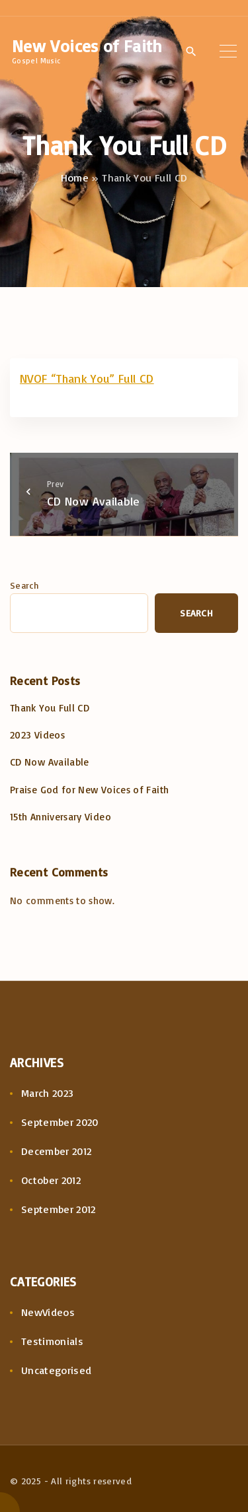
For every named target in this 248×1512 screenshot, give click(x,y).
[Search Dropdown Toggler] (191, 51)
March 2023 (47, 1093)
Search (24, 585)
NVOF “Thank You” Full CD (87, 378)
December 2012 (56, 1151)
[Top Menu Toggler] (228, 50)
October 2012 (51, 1180)
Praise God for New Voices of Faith (89, 789)
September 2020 (60, 1122)
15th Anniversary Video (60, 816)
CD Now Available (49, 762)
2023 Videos (37, 735)
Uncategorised (56, 1370)
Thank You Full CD (49, 708)
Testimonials (52, 1341)
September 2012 (58, 1209)
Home (75, 177)
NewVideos (48, 1312)
